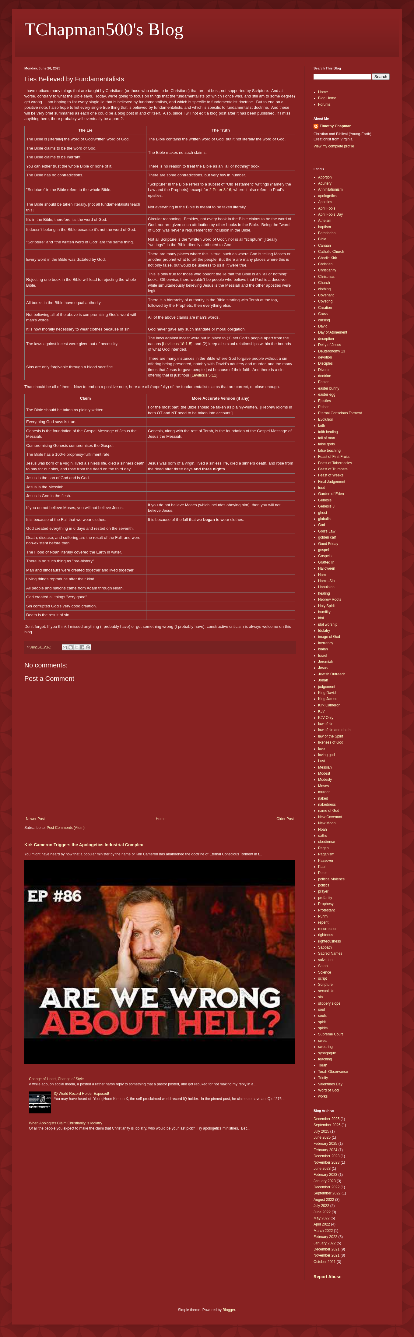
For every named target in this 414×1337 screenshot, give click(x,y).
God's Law (326, 531)
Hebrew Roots (329, 599)
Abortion (325, 177)
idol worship (327, 624)
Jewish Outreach (331, 674)
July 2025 (321, 1131)
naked (323, 798)
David (323, 326)
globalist (325, 519)
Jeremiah (325, 662)
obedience (326, 842)
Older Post (285, 819)
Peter (322, 873)
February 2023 (325, 1175)
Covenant (326, 295)
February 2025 (325, 1143)
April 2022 (322, 1224)
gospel (323, 550)
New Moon (326, 823)
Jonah (323, 680)
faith (321, 425)
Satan (323, 966)
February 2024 (325, 1150)
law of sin (325, 724)
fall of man (326, 438)
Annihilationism (330, 189)
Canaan (324, 245)
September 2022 (327, 1193)
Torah (322, 1065)
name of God (328, 810)
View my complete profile (334, 146)
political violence (331, 879)
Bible (322, 239)
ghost (322, 513)
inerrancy (325, 643)
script (322, 978)
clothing (324, 289)
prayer (323, 891)
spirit (322, 1022)
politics (323, 885)
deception (326, 339)
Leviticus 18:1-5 (177, 343)
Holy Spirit (326, 606)
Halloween (326, 568)
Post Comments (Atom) (66, 828)
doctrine (324, 376)
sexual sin (326, 991)
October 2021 (325, 1262)
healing (324, 593)
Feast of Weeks (330, 475)
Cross (323, 314)
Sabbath (325, 947)
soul (321, 1009)
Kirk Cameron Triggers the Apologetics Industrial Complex (83, 844)
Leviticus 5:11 (203, 375)
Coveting (325, 301)
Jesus (323, 668)
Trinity (323, 1078)
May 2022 (322, 1218)
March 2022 (323, 1231)
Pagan (323, 848)
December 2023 (326, 1156)
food (321, 488)
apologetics (327, 196)
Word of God (328, 1090)
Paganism (326, 854)
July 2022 (321, 1206)
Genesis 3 (326, 506)
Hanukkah (326, 587)
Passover (325, 860)
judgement (326, 686)
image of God (329, 637)
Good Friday (328, 544)
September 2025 (327, 1125)
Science (324, 972)
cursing (324, 320)
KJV (321, 711)
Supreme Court (330, 1034)
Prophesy (326, 904)
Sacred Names (330, 953)
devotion (325, 357)
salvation (325, 960)
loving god (326, 755)
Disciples (325, 363)
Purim (323, 916)
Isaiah (323, 649)
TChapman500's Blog (103, 29)
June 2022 (322, 1212)
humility (324, 612)
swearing (325, 1047)
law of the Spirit (330, 736)
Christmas (326, 276)
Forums (324, 104)
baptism (324, 227)
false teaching (329, 450)
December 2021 (326, 1249)
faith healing (328, 432)
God (321, 525)
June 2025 (322, 1137)
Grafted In (326, 562)
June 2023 (322, 1168)
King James (327, 699)
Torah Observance (333, 1072)
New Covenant (330, 817)
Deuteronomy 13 (331, 351)
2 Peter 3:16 (220, 189)
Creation (325, 308)
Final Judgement (331, 481)
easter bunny (328, 388)
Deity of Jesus (329, 345)
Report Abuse (327, 1276)
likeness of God (330, 742)
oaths (322, 835)
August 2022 (324, 1199)
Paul (321, 867)
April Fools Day (330, 214)
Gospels (325, 556)
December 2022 (326, 1187)
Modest (324, 773)
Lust (321, 761)
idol (321, 618)
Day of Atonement (332, 332)
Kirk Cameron (329, 705)
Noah (322, 829)
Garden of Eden (331, 494)
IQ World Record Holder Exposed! (81, 1093)
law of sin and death (334, 730)
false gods (326, 444)
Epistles (324, 401)
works (323, 1096)
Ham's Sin (326, 581)
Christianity (327, 270)
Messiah (325, 767)
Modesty (325, 779)
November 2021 (326, 1255)
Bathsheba (326, 233)
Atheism (324, 220)
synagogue (327, 1053)
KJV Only (325, 718)
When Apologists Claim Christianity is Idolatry (65, 1123)
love (321, 749)
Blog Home (327, 98)
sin (320, 997)
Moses (323, 786)
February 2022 (325, 1237)
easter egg (326, 394)
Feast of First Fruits (333, 457)
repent (323, 922)
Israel (322, 655)
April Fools (326, 208)
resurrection (327, 929)
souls (322, 1015)
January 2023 (325, 1181)
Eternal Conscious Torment (340, 413)
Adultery (325, 183)
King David (327, 693)
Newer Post (35, 819)
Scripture (325, 984)
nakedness (327, 804)
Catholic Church (331, 251)
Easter (323, 382)
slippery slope (329, 1003)
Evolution (325, 419)
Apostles (325, 202)
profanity (325, 898)
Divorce (324, 370)
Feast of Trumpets (333, 469)
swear (323, 1040)
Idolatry (324, 630)
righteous (325, 935)
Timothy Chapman (335, 126)
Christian (325, 264)
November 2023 (326, 1162)
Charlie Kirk (327, 258)
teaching (325, 1059)
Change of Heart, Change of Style (56, 1079)
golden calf (327, 537)
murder (324, 792)
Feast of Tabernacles (335, 463)
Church (324, 283)
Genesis (325, 500)
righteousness (329, 941)
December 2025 (326, 1119)
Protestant (326, 910)
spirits (323, 1028)
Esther (323, 407)
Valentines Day (330, 1084)
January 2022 (325, 1243)
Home (161, 819)
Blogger (229, 1310)
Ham (322, 575)
